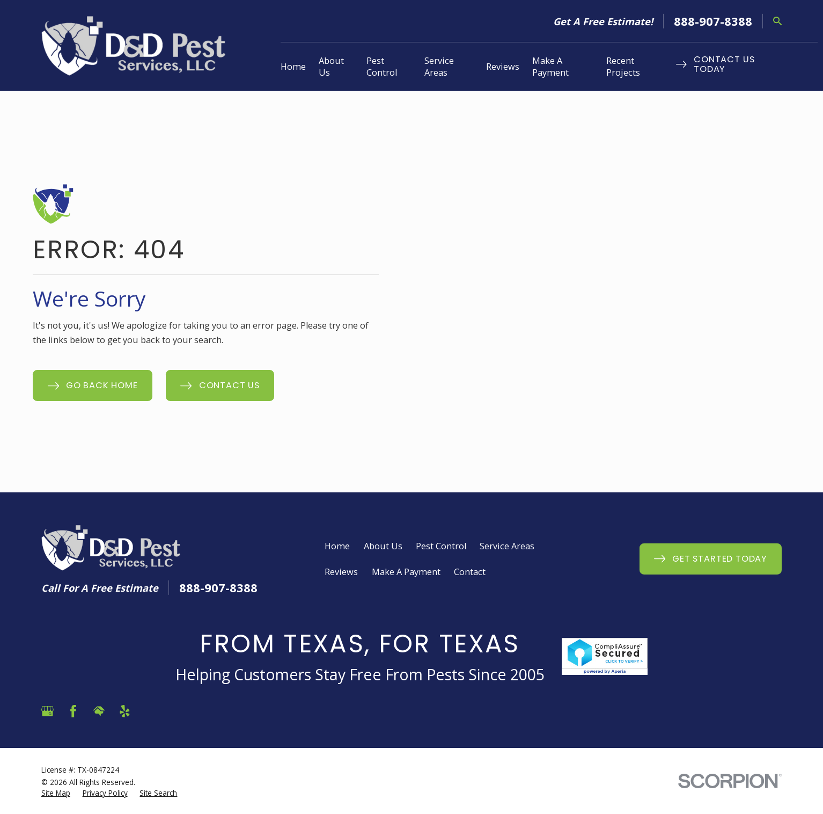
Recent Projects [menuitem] (623, 66)
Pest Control (441, 546)
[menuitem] (55, 793)
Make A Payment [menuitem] (550, 66)
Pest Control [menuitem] (381, 66)
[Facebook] (73, 711)
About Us (383, 546)
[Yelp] (125, 711)
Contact (470, 572)
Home (337, 546)
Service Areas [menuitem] (439, 66)
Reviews (341, 572)
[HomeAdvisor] (99, 711)
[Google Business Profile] (47, 711)
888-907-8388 (713, 21)
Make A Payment (406, 572)
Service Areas (507, 546)
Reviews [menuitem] (502, 66)
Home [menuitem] (293, 66)
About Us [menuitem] (331, 66)
